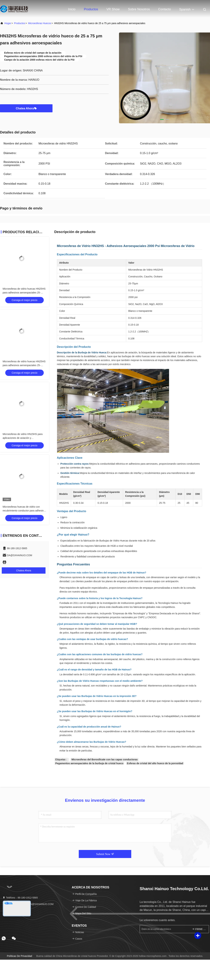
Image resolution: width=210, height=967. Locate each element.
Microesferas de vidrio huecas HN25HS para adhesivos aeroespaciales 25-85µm (24, 292)
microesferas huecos (39, 23)
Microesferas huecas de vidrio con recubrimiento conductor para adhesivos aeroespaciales (24, 510)
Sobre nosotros (139, 9)
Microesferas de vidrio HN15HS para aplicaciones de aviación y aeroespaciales (23, 438)
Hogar (7, 23)
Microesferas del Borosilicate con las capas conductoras (104, 759)
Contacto (164, 9)
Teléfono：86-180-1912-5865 (20, 897)
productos (19, 23)
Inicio (71, 9)
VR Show (113, 9)
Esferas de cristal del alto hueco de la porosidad (155, 763)
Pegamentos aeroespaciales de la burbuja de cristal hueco (89, 763)
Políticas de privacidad (19, 956)
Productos (91, 9)
